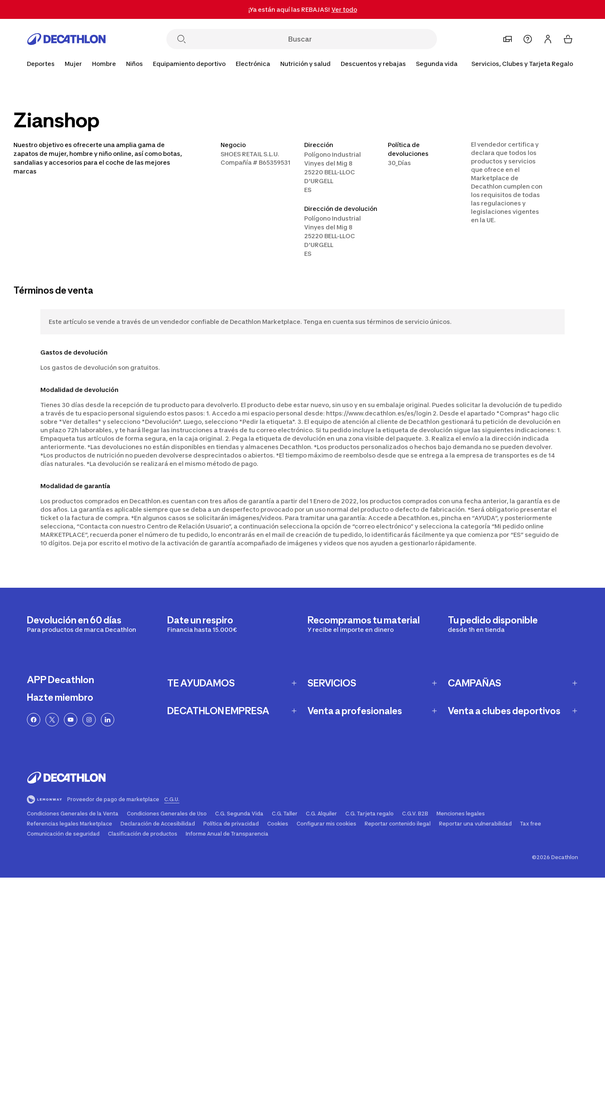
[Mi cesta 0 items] (568, 39)
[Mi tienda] (507, 39)
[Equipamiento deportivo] (189, 64)
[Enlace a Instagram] (89, 719)
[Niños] (134, 64)
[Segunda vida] (437, 64)
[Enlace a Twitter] (52, 719)
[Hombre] (104, 64)
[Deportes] (41, 64)
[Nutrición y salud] (305, 64)
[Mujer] (73, 64)
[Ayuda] (528, 39)
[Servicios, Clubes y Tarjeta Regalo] (522, 64)
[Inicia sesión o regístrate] (548, 39)
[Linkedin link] (107, 719)
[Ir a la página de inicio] (66, 39)
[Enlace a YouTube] (70, 719)
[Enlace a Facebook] (33, 719)
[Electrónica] (253, 64)
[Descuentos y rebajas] (373, 64)
